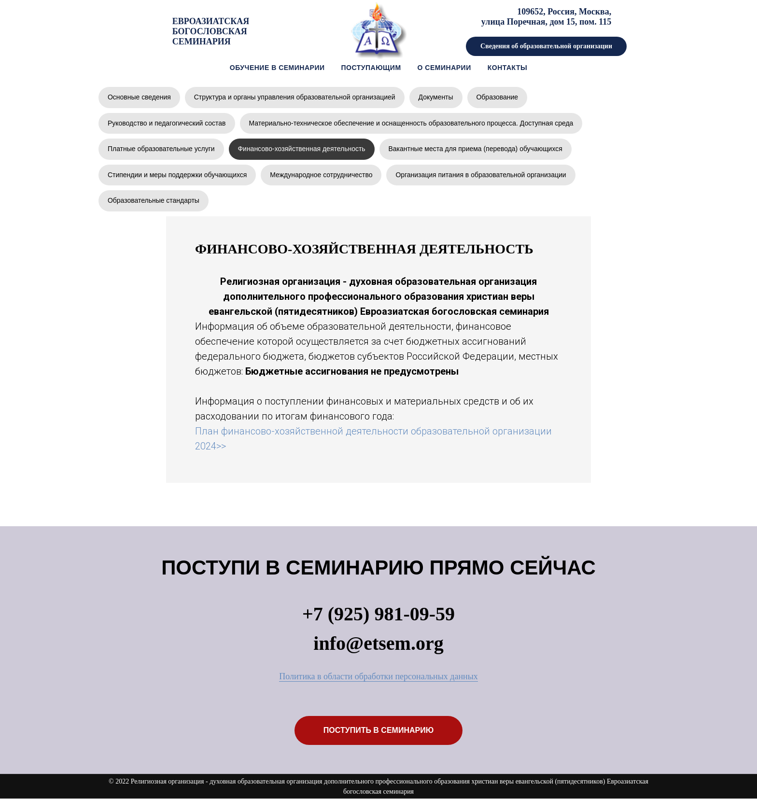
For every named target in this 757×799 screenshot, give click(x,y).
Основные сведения (139, 97)
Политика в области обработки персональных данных (378, 677)
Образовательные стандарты (153, 201)
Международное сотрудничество (321, 175)
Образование (498, 97)
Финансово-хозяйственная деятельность (302, 149)
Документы (436, 97)
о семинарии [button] (444, 67)
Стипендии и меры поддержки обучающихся (177, 175)
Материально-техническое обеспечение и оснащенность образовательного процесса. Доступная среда (411, 123)
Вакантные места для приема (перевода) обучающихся (476, 149)
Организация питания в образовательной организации (481, 175)
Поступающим (371, 67)
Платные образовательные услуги (161, 149)
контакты (507, 67)
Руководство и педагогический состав (167, 123)
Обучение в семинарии (277, 67)
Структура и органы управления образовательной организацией (295, 97)
